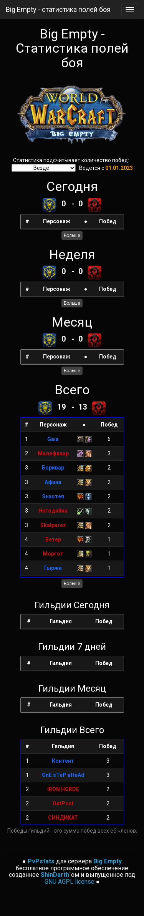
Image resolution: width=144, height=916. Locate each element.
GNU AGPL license (69, 881)
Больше (72, 235)
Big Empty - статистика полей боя (58, 9)
